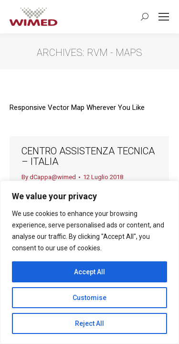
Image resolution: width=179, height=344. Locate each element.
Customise (89, 297)
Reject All (89, 323)
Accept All (89, 272)
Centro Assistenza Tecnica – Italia (88, 156)
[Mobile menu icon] (163, 16)
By (48, 177)
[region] (89, 262)
